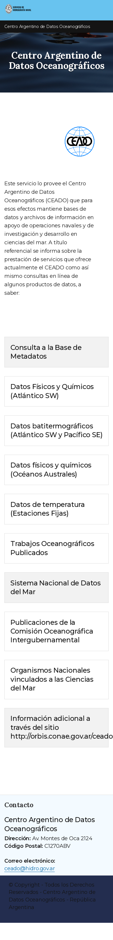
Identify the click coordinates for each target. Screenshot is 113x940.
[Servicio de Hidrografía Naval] (29, 9)
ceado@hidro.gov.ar (29, 868)
